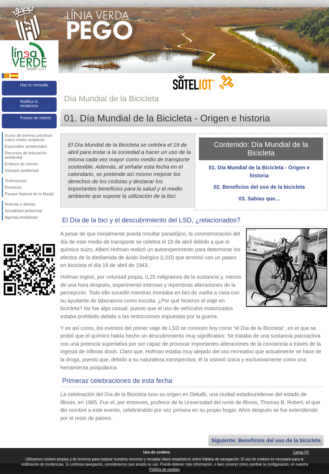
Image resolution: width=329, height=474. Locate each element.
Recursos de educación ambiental (26, 155)
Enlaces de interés (21, 164)
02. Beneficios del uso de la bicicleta (259, 187)
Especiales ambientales (26, 146)
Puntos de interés (36, 118)
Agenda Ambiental (21, 217)
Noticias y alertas (20, 204)
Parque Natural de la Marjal (29, 194)
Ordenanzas (16, 180)
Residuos (13, 187)
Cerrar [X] (301, 452)
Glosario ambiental (21, 170)
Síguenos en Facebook (6, 232)
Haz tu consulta (34, 85)
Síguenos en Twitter (18, 232)
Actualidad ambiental (23, 210)
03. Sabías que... (259, 199)
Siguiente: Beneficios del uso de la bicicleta (266, 440)
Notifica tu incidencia (29, 103)
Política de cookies (164, 469)
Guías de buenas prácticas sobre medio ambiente (29, 137)
